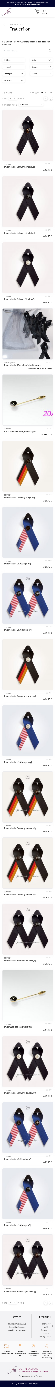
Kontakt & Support (17, 1327)
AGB (46, 1327)
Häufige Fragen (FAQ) (17, 1324)
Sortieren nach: (9, 104)
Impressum (46, 1324)
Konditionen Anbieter (17, 1330)
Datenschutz (46, 1330)
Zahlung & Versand (46, 1336)
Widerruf (46, 1333)
